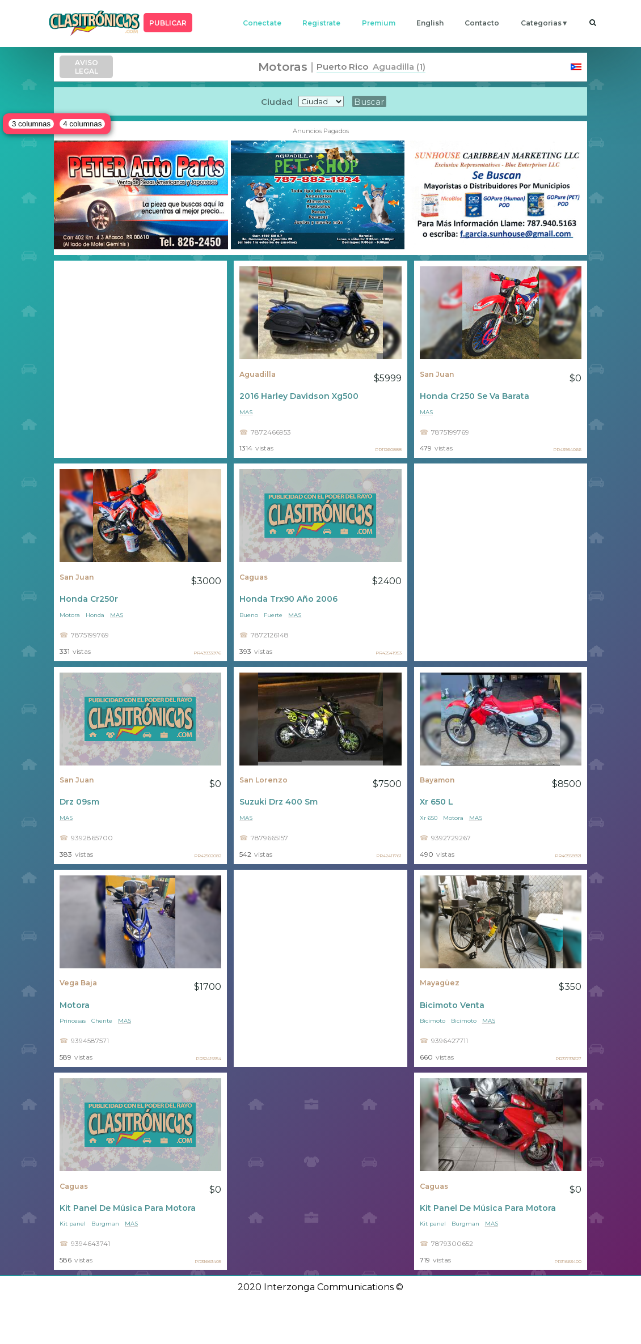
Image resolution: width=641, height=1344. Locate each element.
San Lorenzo (263, 780)
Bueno (248, 615)
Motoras (282, 67)
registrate (321, 23)
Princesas (73, 1020)
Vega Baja (78, 983)
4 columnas (82, 124)
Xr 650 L (436, 802)
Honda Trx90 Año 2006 (288, 599)
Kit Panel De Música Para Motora (128, 1208)
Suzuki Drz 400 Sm (278, 802)
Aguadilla (257, 374)
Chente (101, 1020)
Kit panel (73, 1223)
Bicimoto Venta (452, 1005)
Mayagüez (439, 983)
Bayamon (437, 780)
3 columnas (31, 124)
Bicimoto (432, 1020)
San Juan (437, 374)
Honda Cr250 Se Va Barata (474, 396)
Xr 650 (428, 818)
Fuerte (273, 615)
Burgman (105, 1223)
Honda (95, 615)
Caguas (253, 577)
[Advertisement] (140, 359)
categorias (541, 23)
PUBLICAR (168, 23)
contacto (482, 23)
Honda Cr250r (89, 599)
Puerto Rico (342, 66)
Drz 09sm (79, 802)
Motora (70, 615)
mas (245, 412)
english (430, 23)
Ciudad (277, 101)
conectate (262, 23)
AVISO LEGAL (86, 66)
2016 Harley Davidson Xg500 (299, 396)
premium (378, 23)
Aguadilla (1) (396, 66)
